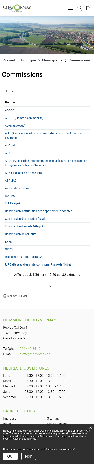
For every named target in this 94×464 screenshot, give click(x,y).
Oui (10, 456)
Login (88, 8)
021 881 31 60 (80, 133)
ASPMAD (10, 185)
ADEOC (9, 110)
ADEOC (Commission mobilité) (24, 118)
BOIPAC (10, 200)
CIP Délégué (12, 208)
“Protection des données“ (23, 438)
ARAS (8, 153)
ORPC (9, 258)
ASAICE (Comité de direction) (23, 177)
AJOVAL (10, 145)
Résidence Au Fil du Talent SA (23, 266)
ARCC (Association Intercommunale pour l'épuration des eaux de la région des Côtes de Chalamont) (33, 165)
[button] (10, 309)
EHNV (9, 250)
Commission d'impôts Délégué (24, 235)
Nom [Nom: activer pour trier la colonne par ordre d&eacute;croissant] (8, 102)
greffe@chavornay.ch (35, 368)
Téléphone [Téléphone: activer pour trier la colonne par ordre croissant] (78, 102)
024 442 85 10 (30, 362)
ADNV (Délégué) (15, 125)
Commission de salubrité (20, 243)
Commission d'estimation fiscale (25, 227)
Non (28, 456)
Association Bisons (17, 192)
